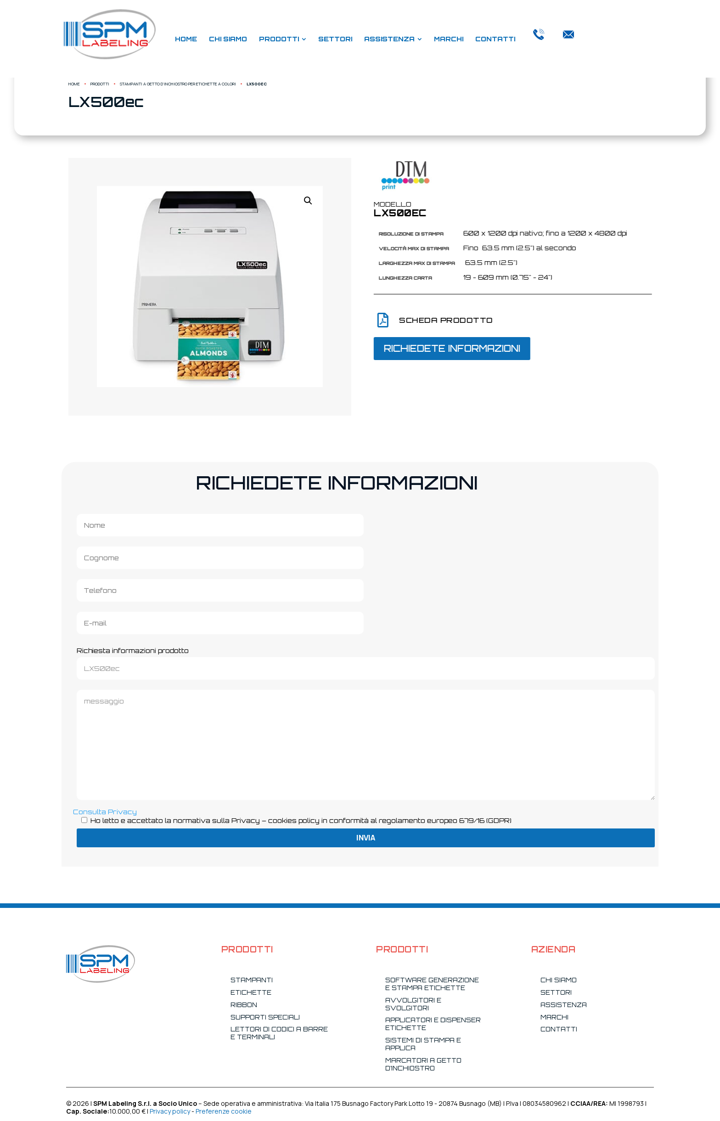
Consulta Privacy (105, 812)
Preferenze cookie (224, 1111)
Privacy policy (170, 1111)
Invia (365, 838)
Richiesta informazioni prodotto (366, 659)
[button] (176, 200)
